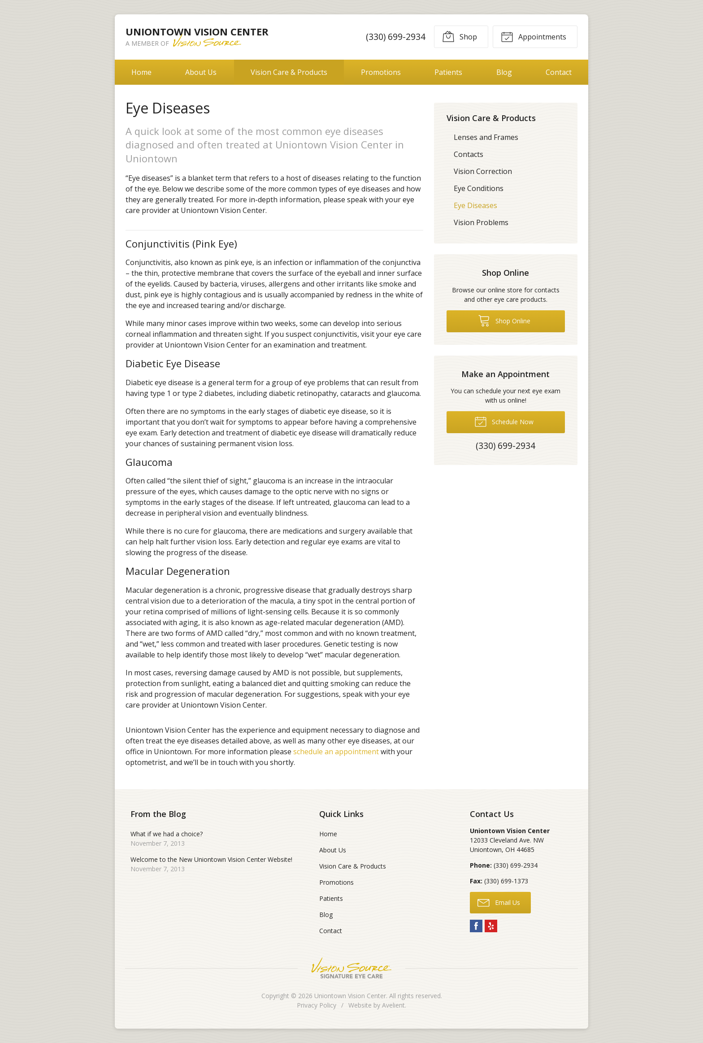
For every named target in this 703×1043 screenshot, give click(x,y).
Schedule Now (504, 421)
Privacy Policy (316, 1005)
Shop (459, 36)
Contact (559, 72)
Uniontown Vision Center (350, 995)
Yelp (491, 926)
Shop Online (504, 320)
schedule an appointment (336, 751)
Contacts (468, 154)
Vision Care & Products (289, 72)
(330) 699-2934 (395, 36)
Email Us (498, 902)
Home (141, 72)
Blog (504, 72)
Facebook (476, 926)
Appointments (533, 36)
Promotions (381, 72)
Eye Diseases (475, 205)
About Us (201, 72)
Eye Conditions (478, 188)
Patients (448, 72)
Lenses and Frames (486, 137)
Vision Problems (481, 222)
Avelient (393, 1005)
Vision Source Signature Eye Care (351, 967)
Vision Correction (483, 171)
